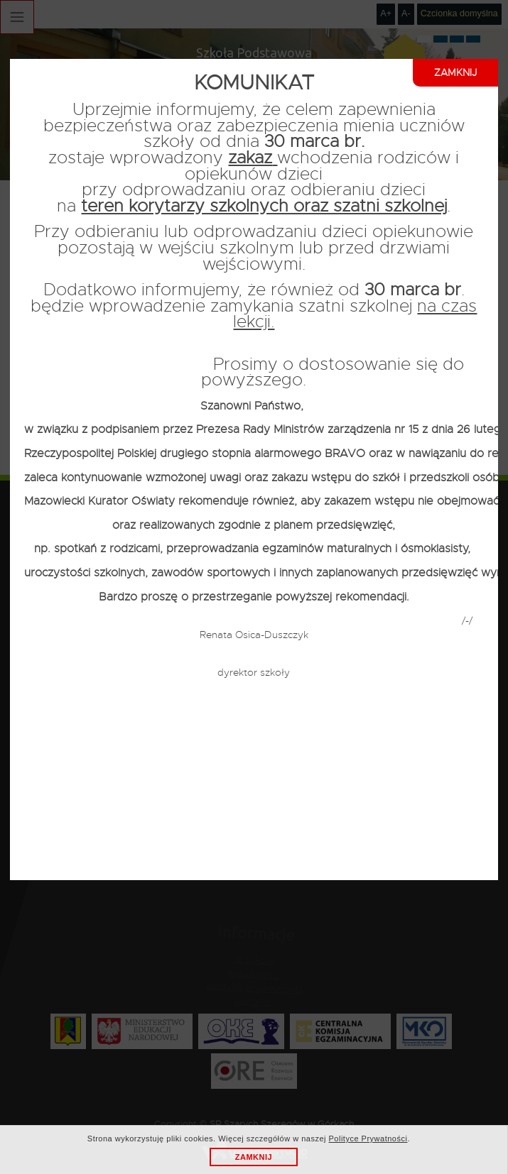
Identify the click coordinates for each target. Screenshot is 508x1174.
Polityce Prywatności (368, 1138)
